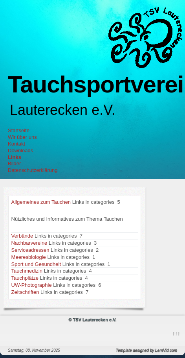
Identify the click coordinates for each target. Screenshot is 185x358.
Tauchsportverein (96, 84)
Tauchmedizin (27, 271)
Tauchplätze (24, 278)
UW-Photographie (31, 285)
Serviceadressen (30, 250)
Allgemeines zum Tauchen (41, 202)
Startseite (18, 130)
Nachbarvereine (29, 243)
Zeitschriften (25, 292)
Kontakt (16, 144)
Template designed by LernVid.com (146, 350)
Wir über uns (22, 137)
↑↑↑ (176, 333)
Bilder (14, 163)
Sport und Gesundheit (36, 264)
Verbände (22, 236)
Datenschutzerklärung (32, 170)
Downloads (20, 150)
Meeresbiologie (28, 257)
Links (14, 157)
